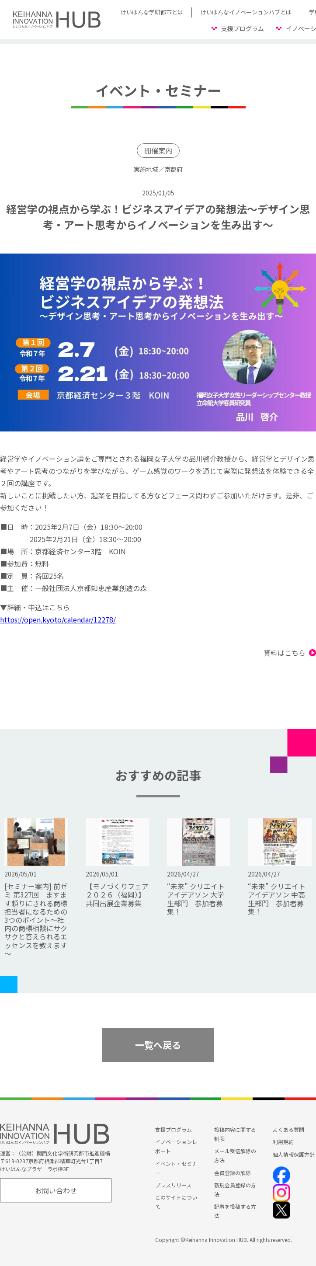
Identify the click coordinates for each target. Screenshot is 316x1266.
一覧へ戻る (158, 1044)
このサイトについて (176, 1201)
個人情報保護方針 (294, 1154)
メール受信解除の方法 (235, 1156)
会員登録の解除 (232, 1172)
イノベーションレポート (176, 1146)
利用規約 (283, 1142)
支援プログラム (242, 28)
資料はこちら (285, 652)
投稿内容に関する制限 (235, 1134)
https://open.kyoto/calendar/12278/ (58, 619)
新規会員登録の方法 (235, 1189)
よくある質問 (288, 1130)
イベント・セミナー (176, 1168)
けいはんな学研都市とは (152, 12)
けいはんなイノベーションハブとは (246, 12)
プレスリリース (173, 1185)
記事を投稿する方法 (235, 1211)
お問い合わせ (56, 1190)
